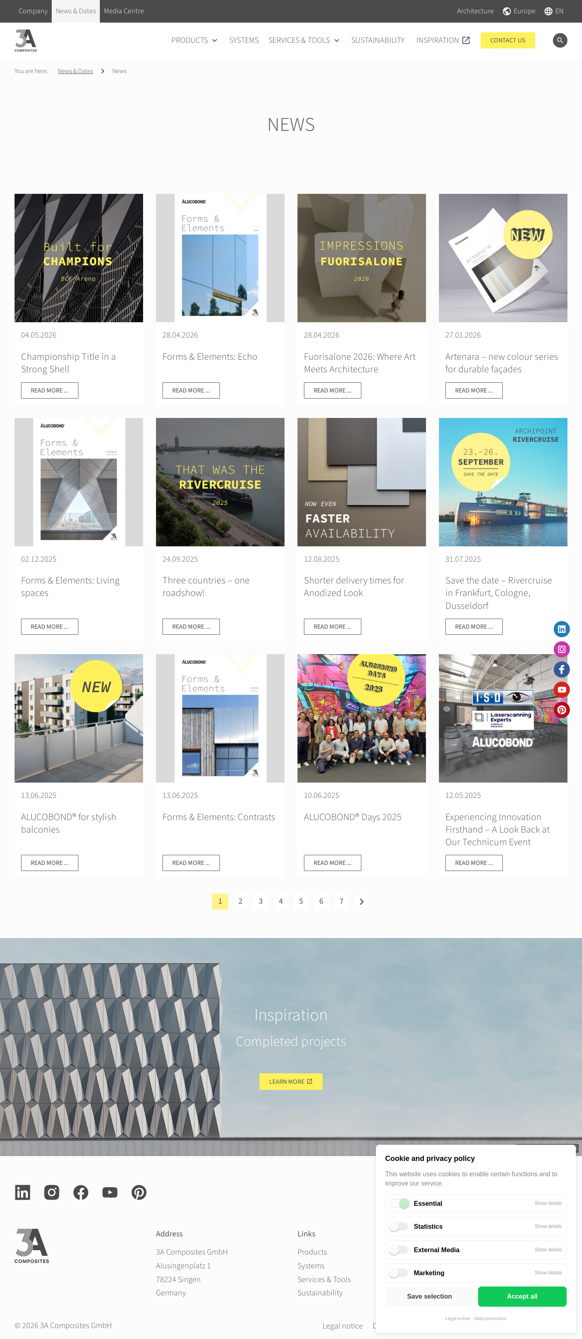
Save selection (429, 1296)
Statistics (428, 1226)
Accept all (522, 1296)
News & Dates (75, 71)
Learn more (286, 1081)
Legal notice (457, 1318)
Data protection (490, 1318)
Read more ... (50, 390)
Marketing (429, 1273)
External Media (437, 1250)
